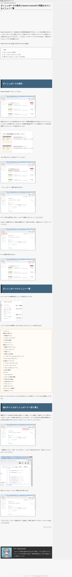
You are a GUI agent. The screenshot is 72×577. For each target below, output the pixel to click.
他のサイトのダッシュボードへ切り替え (14, 56)
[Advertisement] (26, 20)
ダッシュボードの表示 (10, 52)
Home (2, 2)
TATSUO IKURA (21, 548)
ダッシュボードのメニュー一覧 (12, 54)
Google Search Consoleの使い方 (10, 2)
